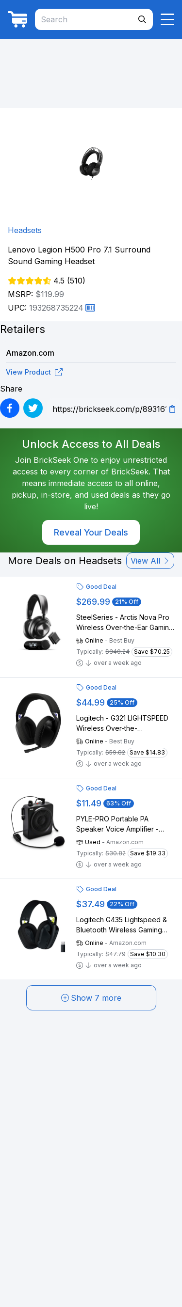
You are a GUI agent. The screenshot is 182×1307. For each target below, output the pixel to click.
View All (150, 561)
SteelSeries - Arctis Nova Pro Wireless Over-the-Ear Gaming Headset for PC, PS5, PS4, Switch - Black (124, 622)
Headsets (25, 230)
